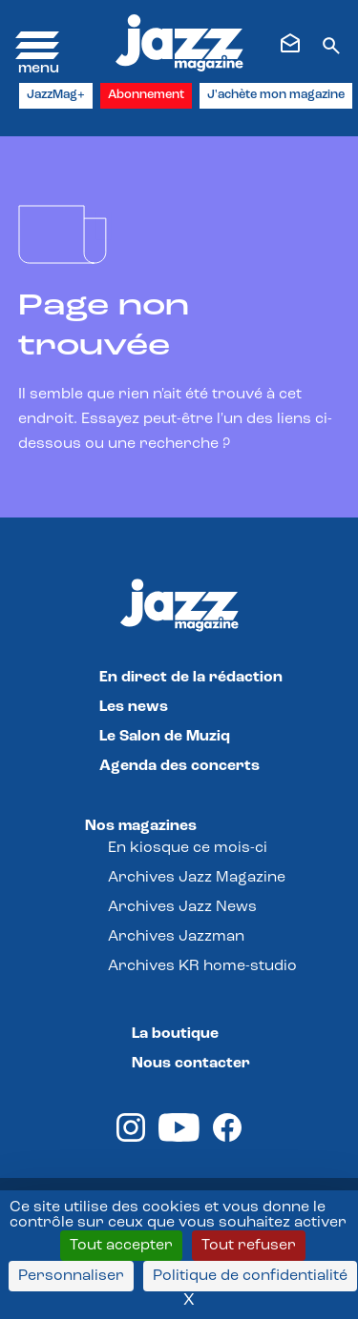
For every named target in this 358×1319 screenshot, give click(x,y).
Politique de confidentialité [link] (250, 1276)
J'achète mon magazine (276, 95)
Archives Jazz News (182, 907)
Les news (133, 707)
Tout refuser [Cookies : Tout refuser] (248, 1245)
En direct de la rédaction (191, 677)
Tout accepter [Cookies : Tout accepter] (121, 1245)
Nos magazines (141, 826)
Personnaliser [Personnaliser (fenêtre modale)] (71, 1276)
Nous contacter (191, 1063)
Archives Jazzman (176, 936)
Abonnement (146, 95)
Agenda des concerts (179, 766)
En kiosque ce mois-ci (187, 848)
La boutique (175, 1034)
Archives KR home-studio (202, 966)
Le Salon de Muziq (164, 736)
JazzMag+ (56, 95)
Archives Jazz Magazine (196, 877)
